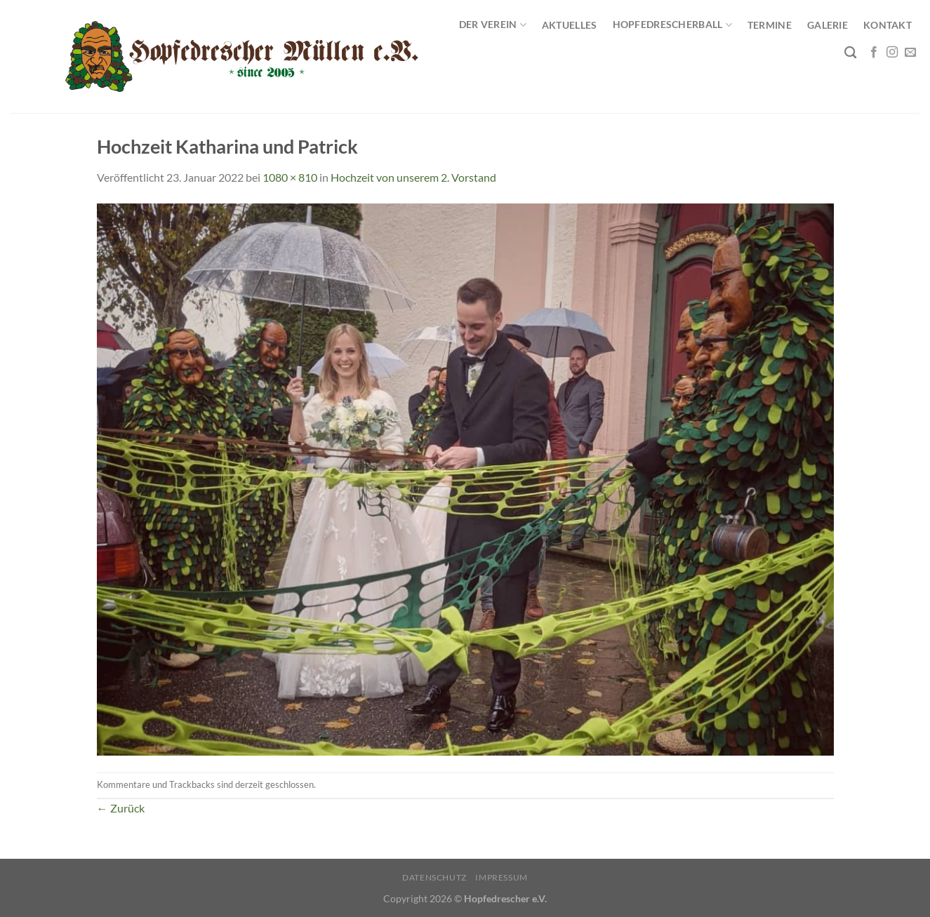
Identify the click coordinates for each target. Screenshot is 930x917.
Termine (770, 25)
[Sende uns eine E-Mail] (910, 52)
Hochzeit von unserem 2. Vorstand (413, 177)
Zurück (121, 808)
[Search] (850, 53)
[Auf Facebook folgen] (873, 52)
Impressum (501, 877)
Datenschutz (434, 877)
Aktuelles (569, 25)
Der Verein (492, 25)
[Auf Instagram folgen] (892, 52)
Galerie (827, 25)
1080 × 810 (290, 177)
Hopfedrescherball (672, 25)
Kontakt (887, 25)
